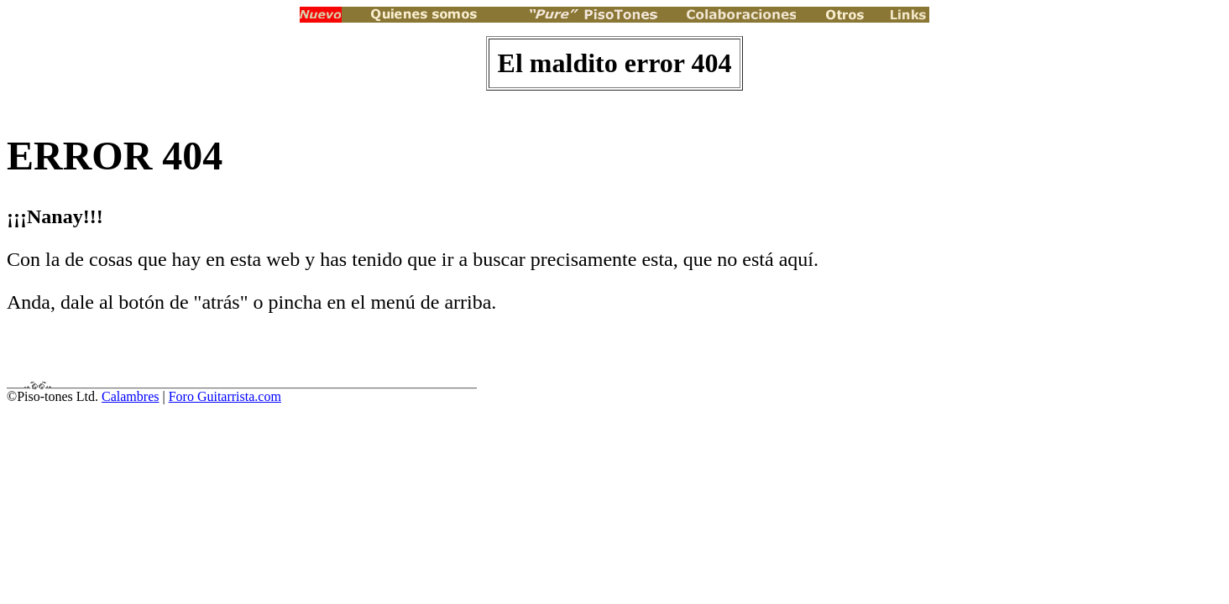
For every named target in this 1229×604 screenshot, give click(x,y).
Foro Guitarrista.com (225, 396)
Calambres (130, 396)
